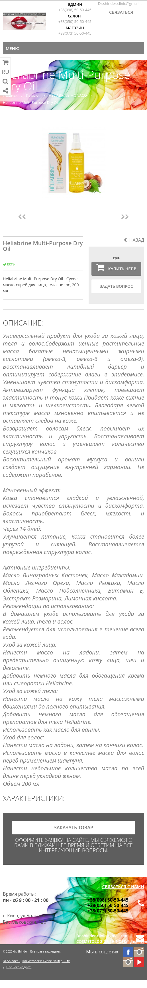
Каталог (33, 95)
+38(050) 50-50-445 (74, 21)
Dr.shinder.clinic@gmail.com (121, 3)
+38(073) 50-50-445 (74, 33)
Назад (134, 240)
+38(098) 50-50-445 (74, 9)
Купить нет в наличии (116, 269)
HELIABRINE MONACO (68, 95)
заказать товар (73, 827)
